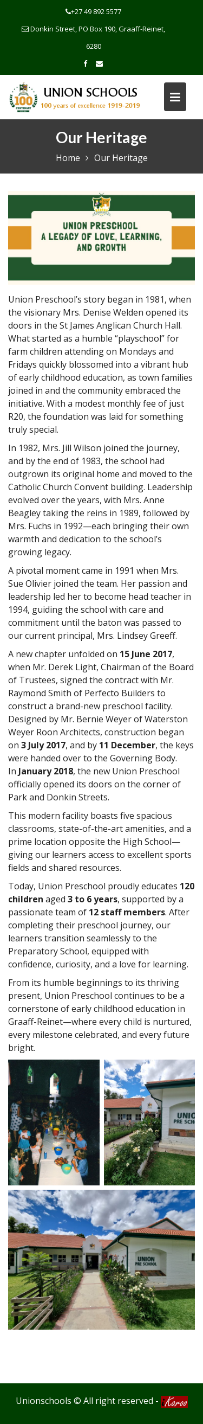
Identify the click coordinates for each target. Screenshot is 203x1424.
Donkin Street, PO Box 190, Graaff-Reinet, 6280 (93, 37)
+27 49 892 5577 (93, 11)
